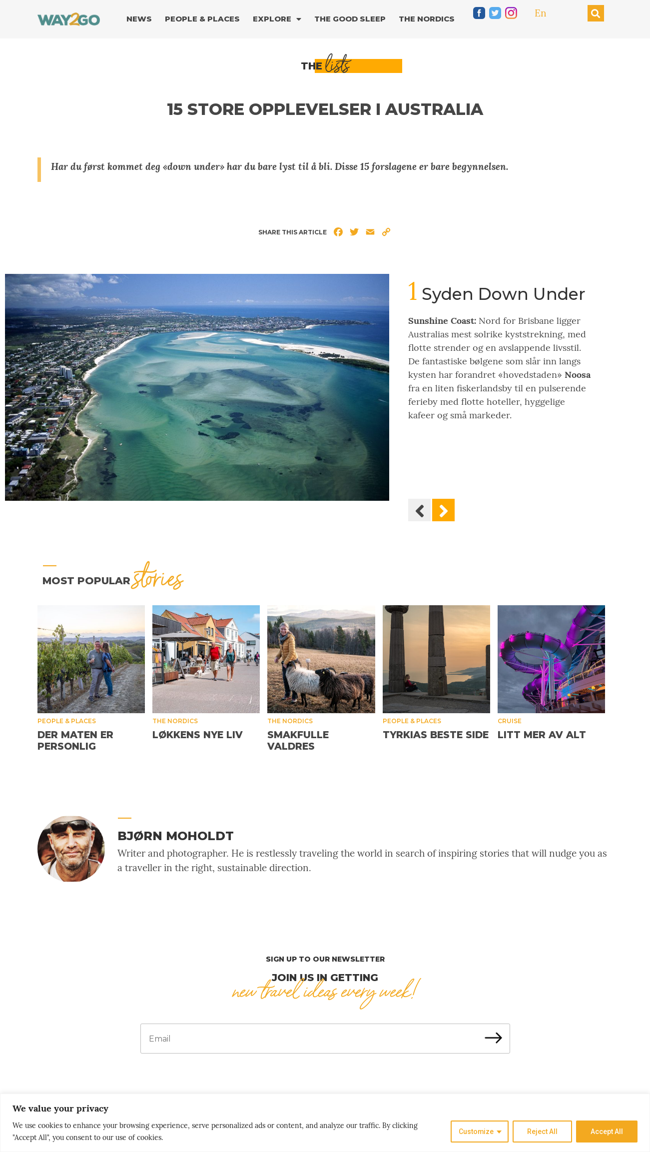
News (139, 18)
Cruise (510, 721)
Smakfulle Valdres (298, 740)
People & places (66, 721)
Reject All (542, 1132)
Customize (476, 1132)
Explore (277, 19)
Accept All (607, 1132)
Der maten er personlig (75, 740)
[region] (325, 1123)
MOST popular (112, 581)
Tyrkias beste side (436, 735)
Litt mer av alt (542, 735)
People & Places (202, 18)
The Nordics (427, 18)
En (541, 13)
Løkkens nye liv (197, 735)
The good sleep (350, 18)
